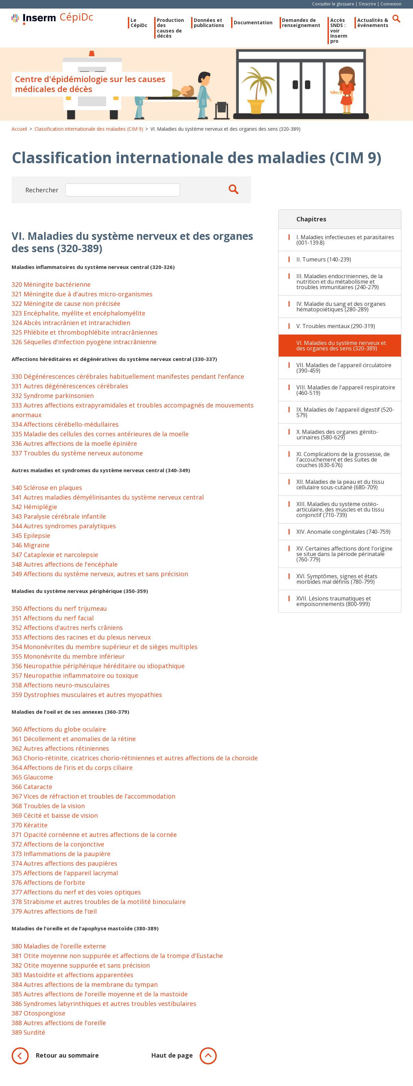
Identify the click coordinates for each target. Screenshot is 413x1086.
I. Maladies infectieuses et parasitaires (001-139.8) (345, 244)
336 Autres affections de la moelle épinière (74, 448)
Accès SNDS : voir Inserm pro (330, 38)
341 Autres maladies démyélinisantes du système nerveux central (108, 501)
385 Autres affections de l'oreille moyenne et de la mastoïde (100, 998)
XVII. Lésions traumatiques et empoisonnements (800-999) (333, 605)
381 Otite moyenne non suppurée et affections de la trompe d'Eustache (117, 960)
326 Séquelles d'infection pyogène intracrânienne (84, 346)
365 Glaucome (32, 781)
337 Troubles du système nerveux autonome (77, 457)
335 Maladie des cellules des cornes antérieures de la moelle (100, 438)
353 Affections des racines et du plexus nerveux (81, 641)
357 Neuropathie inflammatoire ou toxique (75, 680)
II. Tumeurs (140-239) (323, 264)
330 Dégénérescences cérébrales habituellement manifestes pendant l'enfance (128, 381)
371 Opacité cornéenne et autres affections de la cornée (94, 839)
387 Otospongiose (38, 1017)
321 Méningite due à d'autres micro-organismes (82, 298)
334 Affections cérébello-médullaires (65, 429)
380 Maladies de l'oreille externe (59, 950)
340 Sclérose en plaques (47, 492)
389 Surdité (28, 1036)
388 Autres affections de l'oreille (59, 1027)
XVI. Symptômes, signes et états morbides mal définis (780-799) (336, 583)
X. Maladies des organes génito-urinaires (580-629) (337, 438)
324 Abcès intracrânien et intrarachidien (71, 327)
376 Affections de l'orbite (48, 887)
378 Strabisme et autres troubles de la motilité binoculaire (99, 906)
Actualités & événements (368, 30)
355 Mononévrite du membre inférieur (68, 661)
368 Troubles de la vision (48, 810)
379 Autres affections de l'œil (54, 916)
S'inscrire (367, 4)
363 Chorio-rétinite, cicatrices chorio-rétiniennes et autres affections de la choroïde (135, 762)
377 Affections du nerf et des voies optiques (76, 896)
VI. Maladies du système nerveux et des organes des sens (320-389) (341, 350)
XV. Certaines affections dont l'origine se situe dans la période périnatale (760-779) (344, 558)
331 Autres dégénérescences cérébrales (70, 390)
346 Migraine (31, 549)
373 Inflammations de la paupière (61, 858)
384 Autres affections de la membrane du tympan (85, 988)
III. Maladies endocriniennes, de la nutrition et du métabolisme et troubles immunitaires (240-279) (339, 286)
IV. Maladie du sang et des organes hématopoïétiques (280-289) (341, 311)
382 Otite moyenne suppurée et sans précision (81, 969)
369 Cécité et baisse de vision (55, 820)
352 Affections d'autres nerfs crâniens (67, 632)
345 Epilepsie (31, 540)
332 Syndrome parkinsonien (53, 400)
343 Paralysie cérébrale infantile (59, 521)
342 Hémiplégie (34, 511)
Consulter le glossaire (333, 4)
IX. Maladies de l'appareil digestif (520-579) (345, 416)
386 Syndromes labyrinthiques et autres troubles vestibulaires (104, 1008)
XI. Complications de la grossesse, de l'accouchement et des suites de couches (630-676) (343, 464)
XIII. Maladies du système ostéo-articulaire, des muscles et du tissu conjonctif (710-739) (340, 514)
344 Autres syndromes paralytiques (64, 530)
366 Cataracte (32, 791)
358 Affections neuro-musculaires (61, 689)
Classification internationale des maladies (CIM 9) (89, 133)
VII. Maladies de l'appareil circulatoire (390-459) (343, 372)
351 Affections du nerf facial (53, 622)
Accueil (19, 133)
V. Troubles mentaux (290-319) (335, 330)
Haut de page (172, 1059)
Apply (229, 193)
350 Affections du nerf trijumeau (59, 613)
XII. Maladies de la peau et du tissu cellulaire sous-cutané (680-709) (340, 488)
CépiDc (96, 18)
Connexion (391, 4)
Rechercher (396, 18)
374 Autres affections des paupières (64, 868)
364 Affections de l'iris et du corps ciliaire (72, 772)
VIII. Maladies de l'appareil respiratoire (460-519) (345, 394)
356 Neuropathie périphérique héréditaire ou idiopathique (98, 670)
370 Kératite (30, 829)
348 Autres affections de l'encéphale (65, 569)
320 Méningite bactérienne (51, 288)
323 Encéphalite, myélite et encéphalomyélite (78, 317)
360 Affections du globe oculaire (59, 733)
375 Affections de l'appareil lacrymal (65, 877)
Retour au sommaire (67, 1059)
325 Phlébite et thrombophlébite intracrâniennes (85, 336)
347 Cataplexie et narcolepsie (55, 559)
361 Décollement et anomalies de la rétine (74, 743)
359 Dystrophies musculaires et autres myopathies (87, 699)
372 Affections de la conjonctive (58, 848)
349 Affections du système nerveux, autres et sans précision (100, 578)
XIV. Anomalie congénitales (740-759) (343, 536)
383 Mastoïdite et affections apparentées (72, 979)
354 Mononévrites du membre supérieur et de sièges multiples (105, 651)
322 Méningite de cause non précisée (66, 307)
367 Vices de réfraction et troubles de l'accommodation (93, 801)
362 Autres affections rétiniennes (60, 753)
